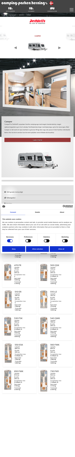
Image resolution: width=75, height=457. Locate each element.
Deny (14, 249)
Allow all (61, 249)
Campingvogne (12, 15)
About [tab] (62, 212)
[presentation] (15, 47)
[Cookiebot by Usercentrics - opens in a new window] (64, 206)
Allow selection (37, 249)
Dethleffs (21, 15)
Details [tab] (37, 212)
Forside (3, 15)
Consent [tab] (13, 212)
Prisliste (8, 203)
